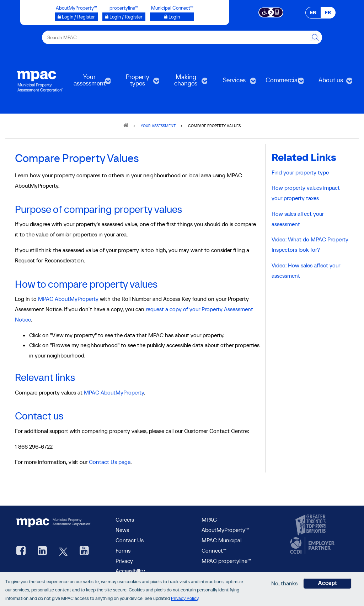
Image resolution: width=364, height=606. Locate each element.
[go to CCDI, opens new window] (311, 545)
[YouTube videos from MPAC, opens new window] (84, 551)
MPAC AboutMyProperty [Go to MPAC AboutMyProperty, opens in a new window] (68, 298)
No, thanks (284, 583)
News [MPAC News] (122, 529)
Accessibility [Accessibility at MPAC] (130, 570)
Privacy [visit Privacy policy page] (124, 560)
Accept (327, 584)
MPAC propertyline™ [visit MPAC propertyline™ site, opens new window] (226, 560)
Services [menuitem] (234, 82)
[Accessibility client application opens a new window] (271, 12)
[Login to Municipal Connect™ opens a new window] (172, 16)
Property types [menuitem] (137, 82)
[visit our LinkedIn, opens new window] (42, 551)
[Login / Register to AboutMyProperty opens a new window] (76, 16)
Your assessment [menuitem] (89, 82)
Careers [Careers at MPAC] (125, 519)
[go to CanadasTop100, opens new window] (311, 525)
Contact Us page (109, 461)
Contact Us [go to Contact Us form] (130, 540)
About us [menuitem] (330, 82)
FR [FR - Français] (328, 12)
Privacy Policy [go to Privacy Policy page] (184, 599)
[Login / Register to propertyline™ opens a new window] (123, 16)
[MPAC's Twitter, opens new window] (63, 551)
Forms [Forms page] (123, 550)
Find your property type (300, 172)
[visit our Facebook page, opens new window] (21, 551)
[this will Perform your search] (315, 37)
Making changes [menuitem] (185, 82)
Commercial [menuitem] (282, 82)
